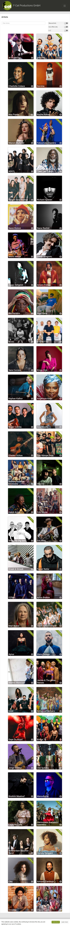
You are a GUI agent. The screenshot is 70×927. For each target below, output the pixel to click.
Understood (55, 922)
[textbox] (23, 23)
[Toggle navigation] (64, 6)
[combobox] (23, 23)
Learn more (64, 922)
